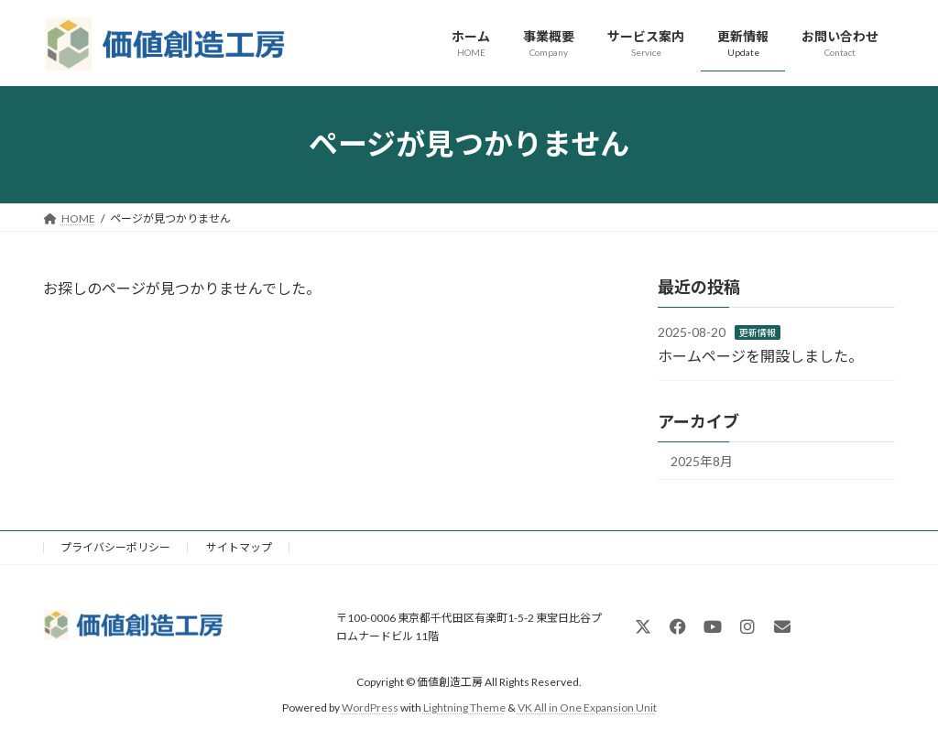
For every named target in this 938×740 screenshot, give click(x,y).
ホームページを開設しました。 (760, 355)
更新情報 (757, 332)
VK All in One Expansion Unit (587, 707)
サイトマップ (239, 547)
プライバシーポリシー (115, 547)
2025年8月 (702, 461)
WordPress (370, 707)
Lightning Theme (464, 707)
